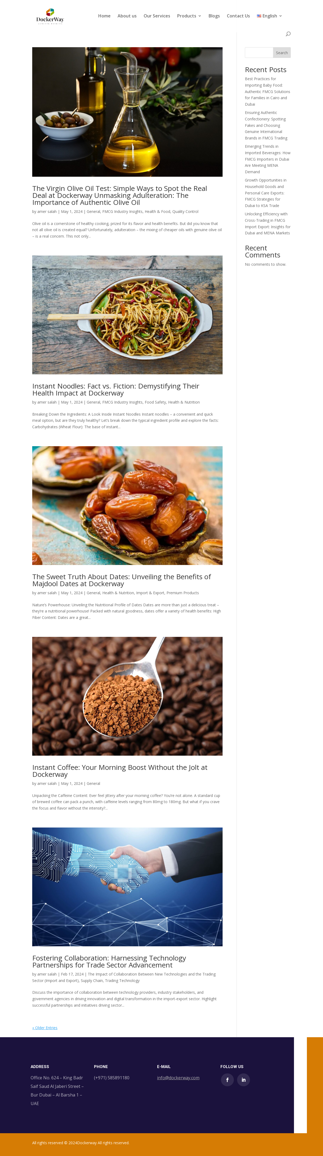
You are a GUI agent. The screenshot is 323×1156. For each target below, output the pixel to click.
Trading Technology (122, 980)
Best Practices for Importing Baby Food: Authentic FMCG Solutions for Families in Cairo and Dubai (267, 91)
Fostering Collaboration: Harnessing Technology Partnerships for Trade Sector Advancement (109, 961)
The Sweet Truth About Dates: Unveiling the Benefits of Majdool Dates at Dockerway (121, 580)
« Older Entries (44, 1027)
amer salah (47, 211)
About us (127, 16)
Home (104, 16)
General (93, 211)
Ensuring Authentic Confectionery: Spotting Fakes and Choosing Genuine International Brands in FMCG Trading (266, 125)
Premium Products (182, 592)
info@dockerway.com (178, 1078)
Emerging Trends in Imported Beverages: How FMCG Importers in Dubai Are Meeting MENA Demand (268, 159)
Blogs (214, 16)
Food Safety (155, 402)
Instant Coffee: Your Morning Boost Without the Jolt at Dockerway (120, 770)
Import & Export (150, 592)
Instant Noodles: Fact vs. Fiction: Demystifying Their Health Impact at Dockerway (115, 389)
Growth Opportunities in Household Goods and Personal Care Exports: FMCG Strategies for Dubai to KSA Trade (265, 193)
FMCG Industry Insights (122, 211)
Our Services (157, 16)
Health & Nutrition (184, 402)
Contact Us (238, 16)
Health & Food (157, 211)
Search (282, 52)
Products (186, 16)
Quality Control (185, 211)
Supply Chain (92, 980)
